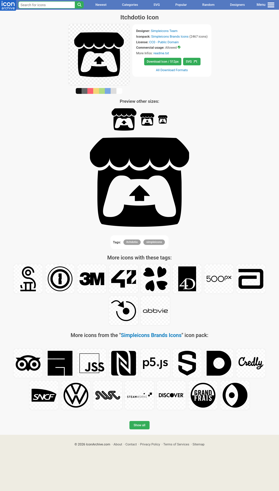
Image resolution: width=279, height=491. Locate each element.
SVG (156, 5)
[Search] (79, 5)
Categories (130, 5)
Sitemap (199, 444)
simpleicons (154, 242)
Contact (131, 444)
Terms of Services (176, 444)
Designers (237, 5)
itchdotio (132, 242)
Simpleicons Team (164, 31)
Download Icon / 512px (163, 61)
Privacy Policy (150, 444)
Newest (100, 5)
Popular (181, 5)
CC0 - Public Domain (164, 42)
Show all (139, 425)
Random (208, 5)
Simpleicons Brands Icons (170, 36)
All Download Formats (172, 70)
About (118, 444)
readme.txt (161, 53)
